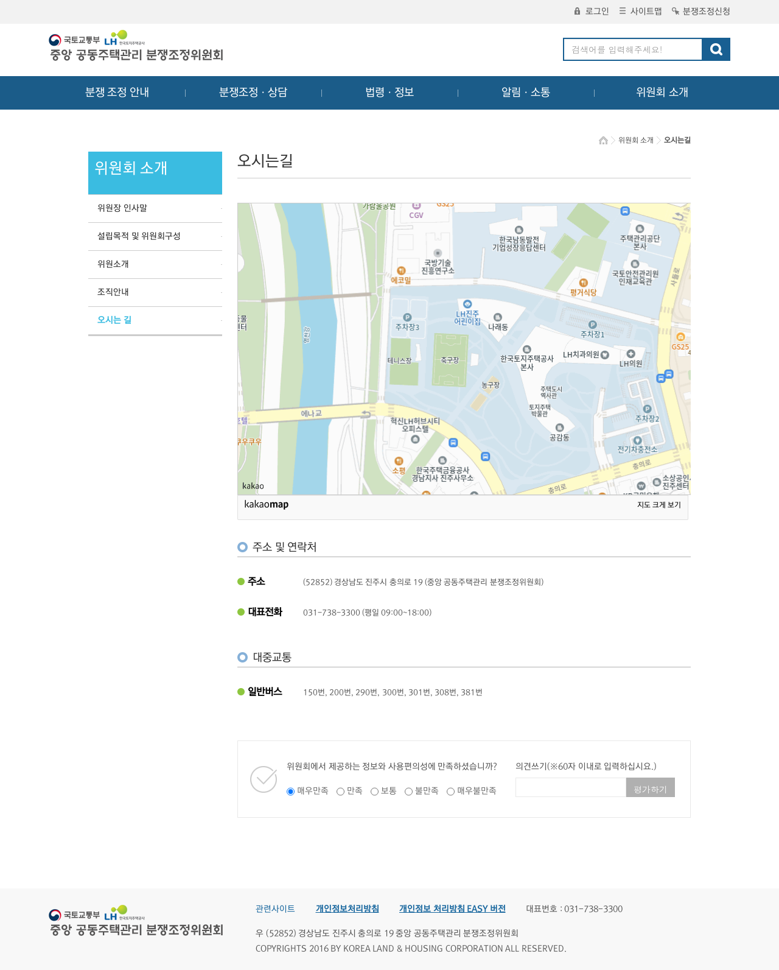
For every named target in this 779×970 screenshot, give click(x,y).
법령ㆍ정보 (389, 92)
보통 (389, 791)
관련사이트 (275, 909)
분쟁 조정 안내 (117, 92)
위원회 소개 (662, 92)
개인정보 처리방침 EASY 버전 (452, 909)
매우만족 (313, 791)
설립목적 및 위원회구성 (139, 236)
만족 (355, 791)
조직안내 (113, 292)
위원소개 (113, 264)
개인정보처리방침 (347, 909)
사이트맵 (641, 11)
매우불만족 (477, 791)
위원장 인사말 (122, 208)
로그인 (592, 11)
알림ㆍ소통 (525, 92)
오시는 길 (114, 320)
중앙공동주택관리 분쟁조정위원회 (137, 47)
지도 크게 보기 (659, 505)
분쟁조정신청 (701, 11)
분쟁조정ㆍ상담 (253, 92)
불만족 (427, 791)
